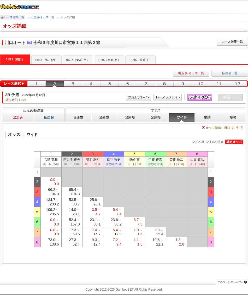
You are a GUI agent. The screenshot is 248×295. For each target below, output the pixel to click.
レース (167, 97)
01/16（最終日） (140, 59)
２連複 (156, 117)
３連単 (78, 117)
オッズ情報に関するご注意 (222, 128)
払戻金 (49, 117)
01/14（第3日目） (78, 59)
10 (201, 83)
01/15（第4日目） (109, 59)
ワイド (181, 117)
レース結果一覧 (14, 17)
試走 (138, 97)
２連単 (104, 117)
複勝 (233, 117)
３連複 (130, 117)
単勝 (207, 117)
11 (219, 83)
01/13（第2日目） (46, 59)
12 (238, 83)
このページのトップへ (232, 282)
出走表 (17, 117)
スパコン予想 (199, 97)
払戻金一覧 (230, 73)
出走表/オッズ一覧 (42, 17)
